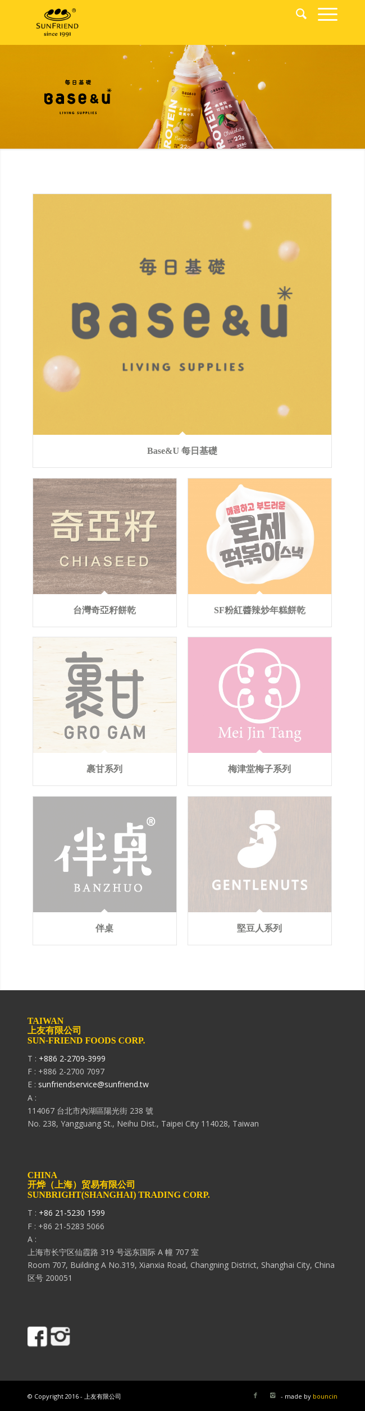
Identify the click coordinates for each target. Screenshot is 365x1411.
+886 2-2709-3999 (72, 1058)
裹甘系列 (104, 769)
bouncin (325, 1396)
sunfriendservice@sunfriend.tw (93, 1084)
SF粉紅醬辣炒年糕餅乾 (259, 610)
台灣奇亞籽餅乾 (104, 610)
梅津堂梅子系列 (259, 769)
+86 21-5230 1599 (72, 1212)
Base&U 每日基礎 (182, 451)
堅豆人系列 (259, 928)
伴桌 (104, 928)
